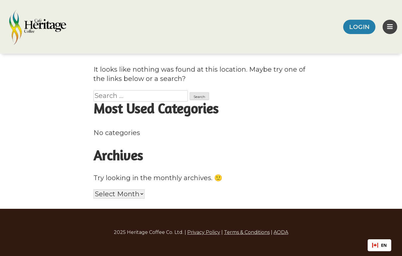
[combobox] (379, 245)
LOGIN (359, 26)
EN (379, 245)
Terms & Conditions (247, 232)
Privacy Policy (203, 232)
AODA (281, 232)
